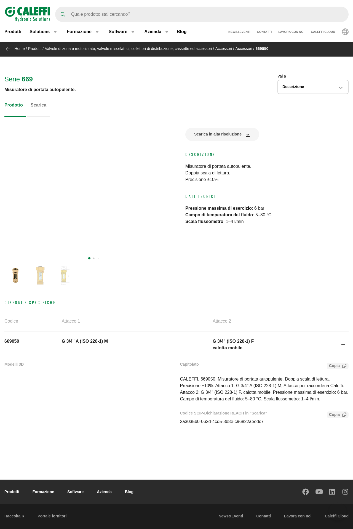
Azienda (104, 492)
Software (75, 492)
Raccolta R (14, 516)
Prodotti (12, 32)
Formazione (43, 492)
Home (19, 48)
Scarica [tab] (38, 105)
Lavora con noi (291, 32)
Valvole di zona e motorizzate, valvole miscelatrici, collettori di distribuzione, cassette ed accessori (128, 48)
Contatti (264, 32)
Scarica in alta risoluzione (218, 134)
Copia (333, 366)
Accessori (223, 48)
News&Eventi (239, 32)
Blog (182, 32)
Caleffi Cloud (323, 32)
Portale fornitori (52, 516)
